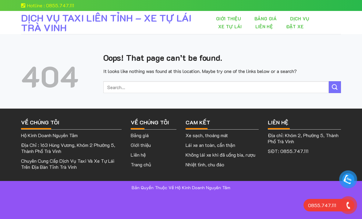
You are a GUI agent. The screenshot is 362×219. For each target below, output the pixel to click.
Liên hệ (264, 26)
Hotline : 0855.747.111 (47, 5)
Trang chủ (141, 164)
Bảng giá (265, 19)
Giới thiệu (228, 19)
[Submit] (335, 87)
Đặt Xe (295, 26)
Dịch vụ (299, 19)
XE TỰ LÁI (230, 26)
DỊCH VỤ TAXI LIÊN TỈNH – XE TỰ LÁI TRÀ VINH (106, 22)
